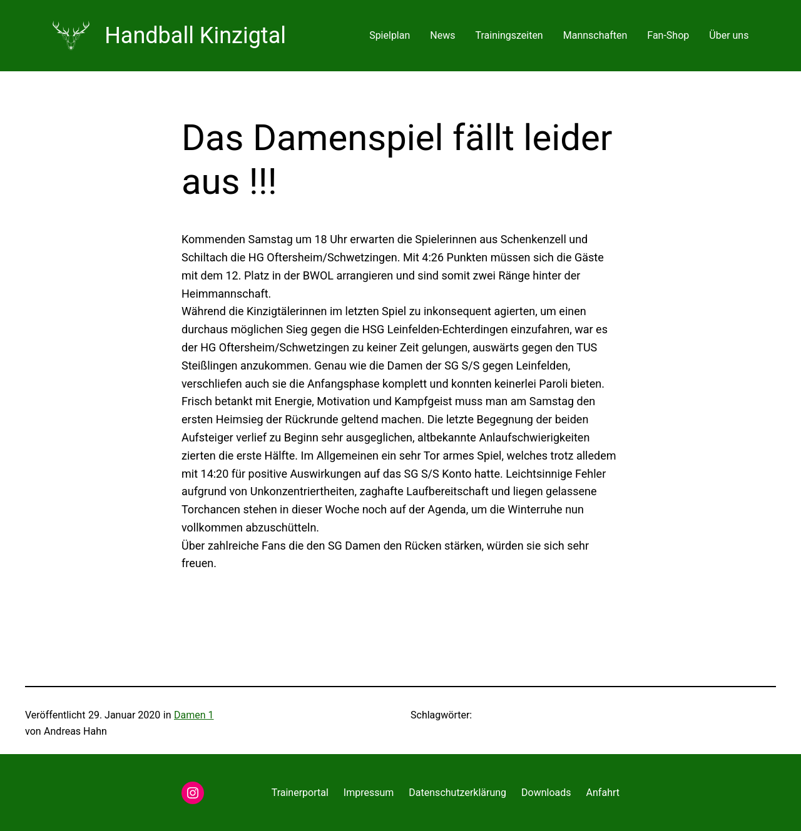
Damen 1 (194, 715)
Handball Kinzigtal (195, 36)
